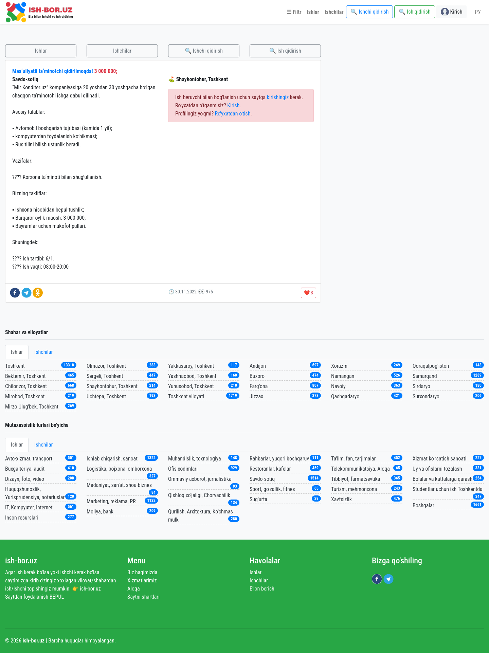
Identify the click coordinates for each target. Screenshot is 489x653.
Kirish (233, 105)
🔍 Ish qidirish (285, 51)
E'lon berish (262, 588)
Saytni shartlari (143, 597)
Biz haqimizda (142, 572)
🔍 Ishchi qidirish (204, 51)
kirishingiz (278, 97)
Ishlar (41, 51)
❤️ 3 (308, 292)
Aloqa (133, 588)
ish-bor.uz (21, 560)
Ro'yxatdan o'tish (233, 113)
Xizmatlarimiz (142, 580)
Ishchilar (122, 51)
